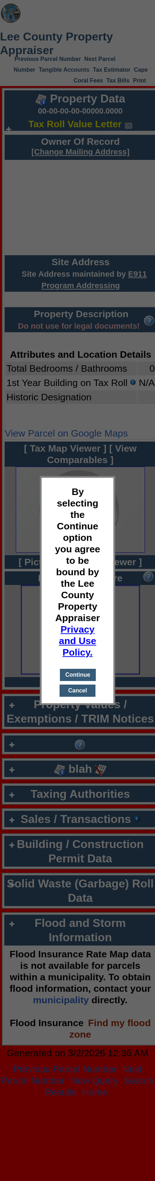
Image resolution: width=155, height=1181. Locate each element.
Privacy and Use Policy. (77, 641)
